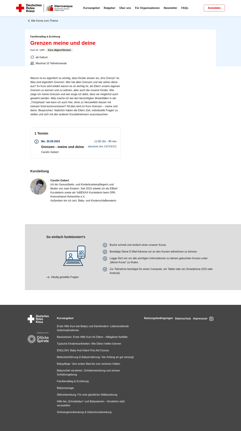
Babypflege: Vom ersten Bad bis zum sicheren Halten (87, 363)
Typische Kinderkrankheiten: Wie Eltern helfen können (88, 339)
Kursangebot (91, 8)
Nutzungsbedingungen (152, 314)
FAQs (184, 8)
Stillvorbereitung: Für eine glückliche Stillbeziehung (86, 394)
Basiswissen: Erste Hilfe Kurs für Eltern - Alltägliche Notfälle (91, 333)
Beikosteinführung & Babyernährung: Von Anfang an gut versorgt (89, 355)
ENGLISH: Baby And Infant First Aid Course (81, 346)
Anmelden (214, 8)
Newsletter (170, 8)
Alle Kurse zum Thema (43, 20)
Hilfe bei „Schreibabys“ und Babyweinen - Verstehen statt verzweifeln (89, 403)
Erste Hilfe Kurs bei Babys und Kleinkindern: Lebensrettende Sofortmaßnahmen (92, 324)
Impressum (198, 314)
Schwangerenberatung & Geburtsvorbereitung (83, 412)
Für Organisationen (147, 8)
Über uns (125, 8)
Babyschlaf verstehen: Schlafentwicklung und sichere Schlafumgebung (87, 372)
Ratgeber (109, 8)
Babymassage (64, 388)
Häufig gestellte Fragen (62, 277)
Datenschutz (179, 314)
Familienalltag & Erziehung (71, 381)
